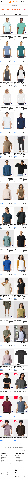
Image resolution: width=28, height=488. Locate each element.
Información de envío (18, 458)
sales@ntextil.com (4, 474)
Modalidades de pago (18, 455)
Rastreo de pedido (22, 472)
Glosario (16, 463)
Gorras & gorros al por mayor (6, 463)
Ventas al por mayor (4, 460)
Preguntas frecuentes (20, 476)
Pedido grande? (4, 455)
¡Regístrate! (22, 450)
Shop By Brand (4, 457)
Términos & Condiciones (19, 461)
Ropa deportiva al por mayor (6, 464)
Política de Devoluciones (19, 460)
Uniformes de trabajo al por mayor (7, 466)
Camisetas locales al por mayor (6, 458)
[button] (21, 1)
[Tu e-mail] (10, 451)
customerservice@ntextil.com (6, 472)
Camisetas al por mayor (5, 461)
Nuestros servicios (18, 457)
